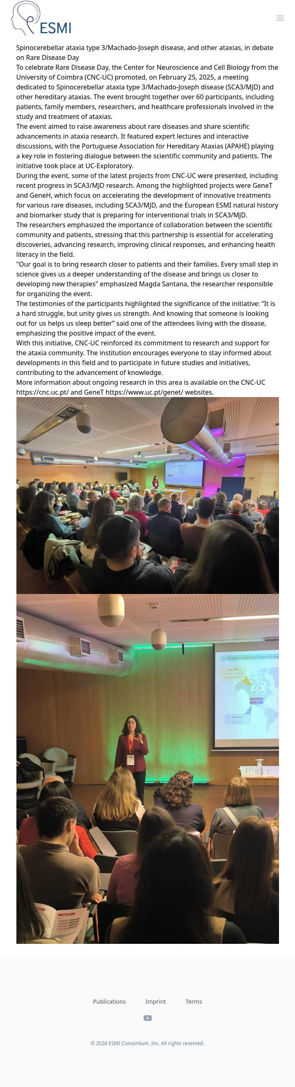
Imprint (156, 1001)
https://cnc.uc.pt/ (42, 392)
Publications (109, 1001)
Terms (193, 1001)
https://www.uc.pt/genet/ (144, 392)
